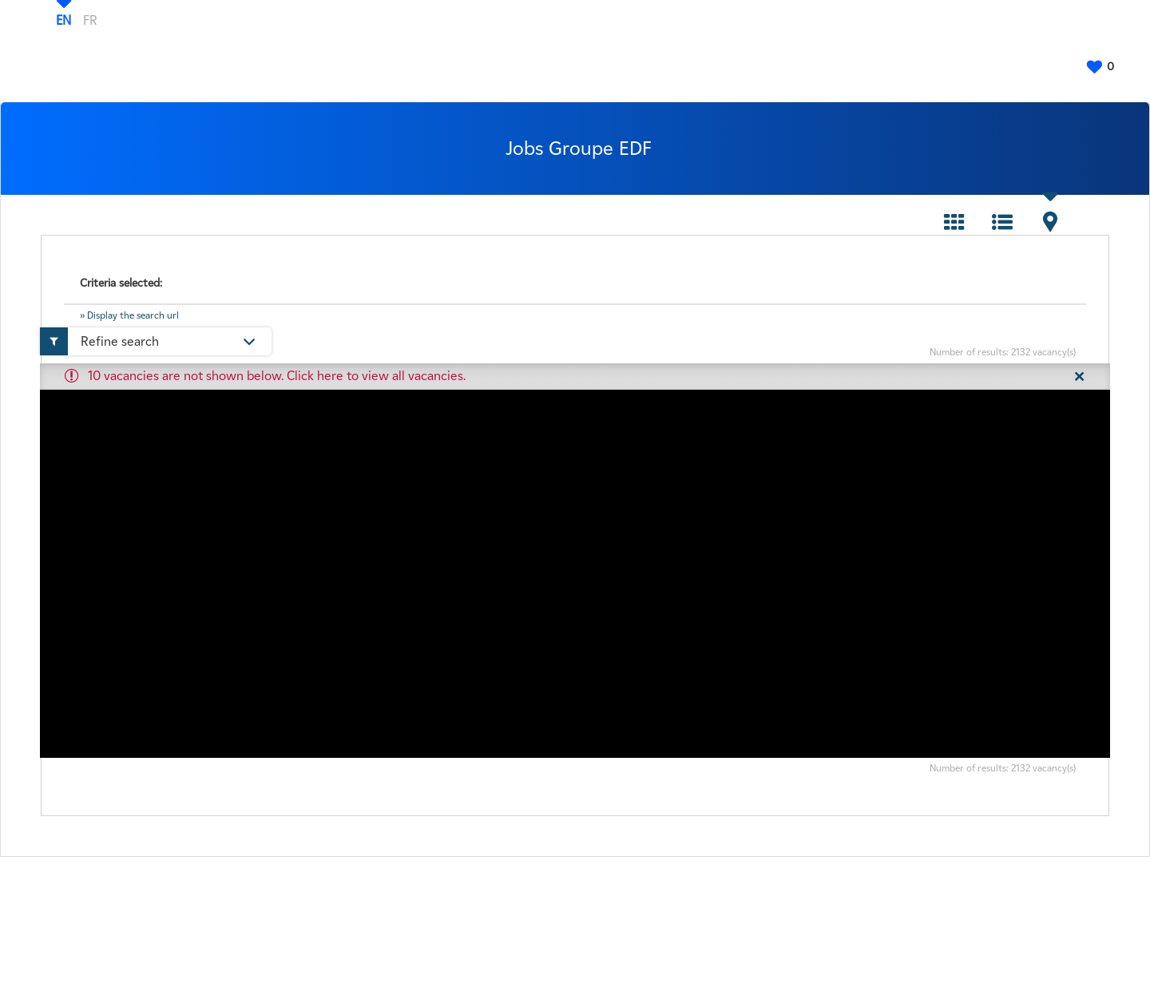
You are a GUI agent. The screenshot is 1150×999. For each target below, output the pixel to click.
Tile (954, 222)
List (1002, 222)
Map (1050, 222)
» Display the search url (129, 315)
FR (90, 20)
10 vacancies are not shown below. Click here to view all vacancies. (277, 375)
